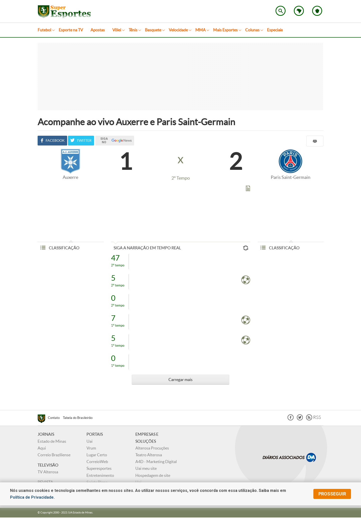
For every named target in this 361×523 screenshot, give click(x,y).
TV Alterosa (48, 472)
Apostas (98, 30)
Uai (89, 441)
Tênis (133, 30)
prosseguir (332, 493)
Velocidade (178, 30)
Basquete (153, 30)
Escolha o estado (299, 11)
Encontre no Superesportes (281, 11)
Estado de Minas (52, 441)
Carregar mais (180, 379)
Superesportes (99, 468)
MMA (200, 30)
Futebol (44, 30)
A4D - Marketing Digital (156, 461)
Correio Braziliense (54, 455)
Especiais (275, 30)
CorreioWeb (97, 461)
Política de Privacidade (32, 497)
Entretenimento (100, 475)
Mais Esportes (225, 30)
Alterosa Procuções (152, 448)
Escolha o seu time (317, 11)
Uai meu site (146, 468)
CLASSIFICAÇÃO (59, 248)
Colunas (252, 30)
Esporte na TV (71, 30)
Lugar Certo (96, 455)
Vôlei (116, 30)
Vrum (91, 448)
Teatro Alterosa (148, 455)
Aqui (42, 448)
